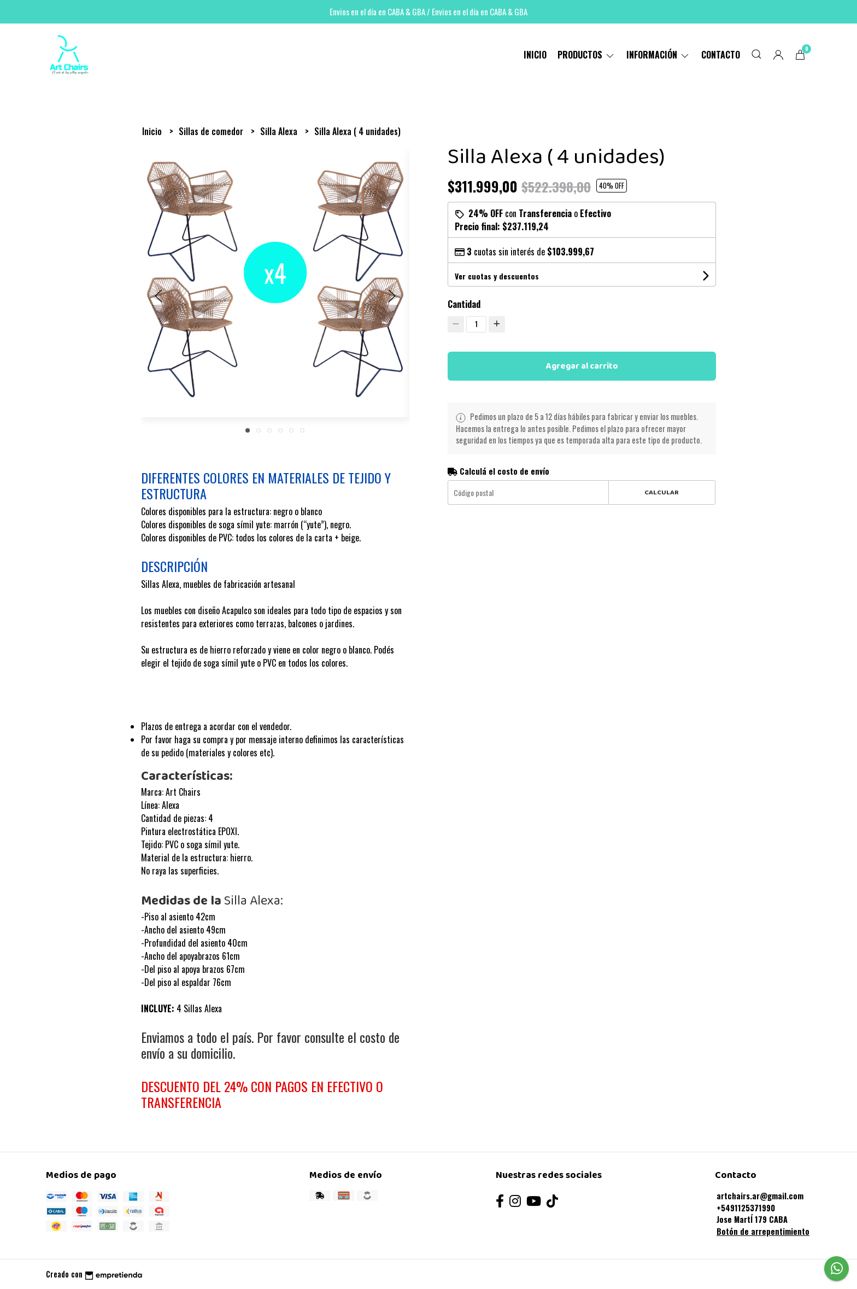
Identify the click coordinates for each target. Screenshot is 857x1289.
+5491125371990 (746, 1208)
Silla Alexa (280, 131)
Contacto (720, 54)
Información (658, 54)
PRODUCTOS (586, 54)
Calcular (661, 492)
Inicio (535, 54)
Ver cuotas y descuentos (497, 276)
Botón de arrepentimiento (763, 1231)
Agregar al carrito (582, 366)
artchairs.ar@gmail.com (760, 1195)
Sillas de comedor (212, 131)
